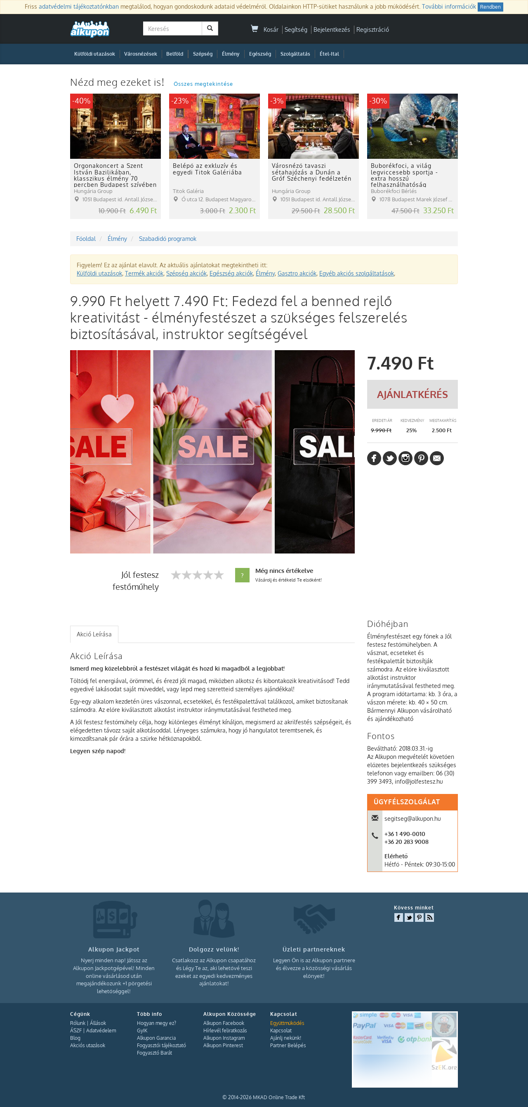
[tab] (94, 634)
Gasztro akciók (297, 273)
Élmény (231, 54)
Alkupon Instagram (224, 1038)
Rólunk (77, 1023)
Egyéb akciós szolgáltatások (356, 273)
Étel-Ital (329, 54)
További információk (449, 6)
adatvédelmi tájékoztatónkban (79, 6)
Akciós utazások (87, 1045)
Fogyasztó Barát (154, 1053)
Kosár (264, 29)
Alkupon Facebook (223, 1023)
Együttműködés (287, 1023)
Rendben (490, 7)
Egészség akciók (231, 273)
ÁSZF (76, 1030)
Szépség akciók (186, 273)
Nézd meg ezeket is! (118, 81)
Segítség (296, 29)
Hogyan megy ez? (156, 1023)
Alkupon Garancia (156, 1038)
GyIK (142, 1030)
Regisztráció (372, 29)
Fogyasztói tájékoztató (161, 1045)
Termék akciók (144, 273)
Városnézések (140, 54)
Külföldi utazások (94, 54)
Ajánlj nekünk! (285, 1038)
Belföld (174, 54)
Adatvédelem (101, 1030)
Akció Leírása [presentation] (94, 634)
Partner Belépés (288, 1045)
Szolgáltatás (295, 54)
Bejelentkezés (332, 29)
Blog (75, 1038)
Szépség (202, 54)
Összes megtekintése (203, 83)
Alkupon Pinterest (223, 1045)
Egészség (260, 54)
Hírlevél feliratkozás (225, 1030)
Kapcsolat (281, 1030)
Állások (98, 1023)
